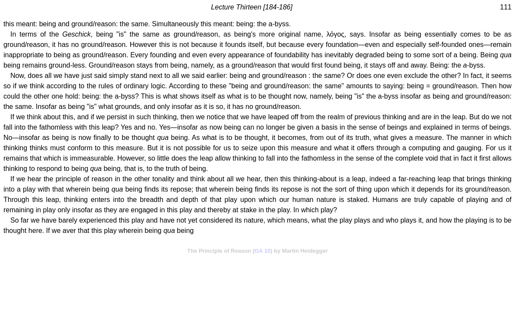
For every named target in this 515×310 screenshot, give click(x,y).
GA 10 (262, 251)
